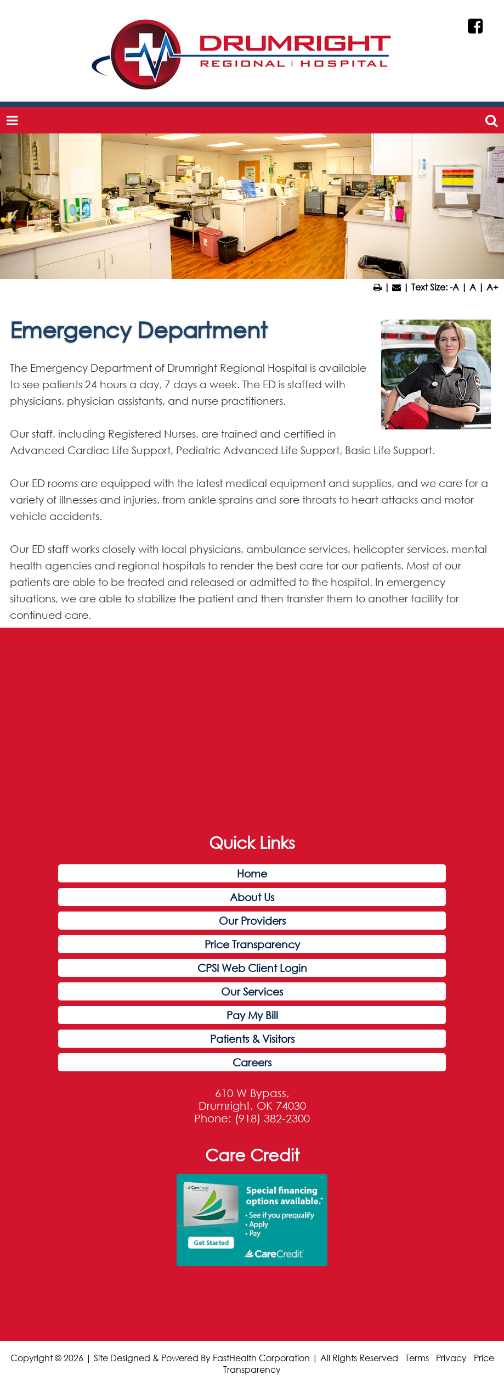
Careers (252, 1062)
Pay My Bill (252, 1015)
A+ (492, 287)
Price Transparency (252, 944)
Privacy (451, 1357)
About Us (252, 897)
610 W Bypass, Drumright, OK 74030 (252, 1099)
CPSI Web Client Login (252, 967)
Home (252, 873)
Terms (417, 1357)
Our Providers (252, 920)
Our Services (252, 991)
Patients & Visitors (252, 1038)
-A (454, 287)
